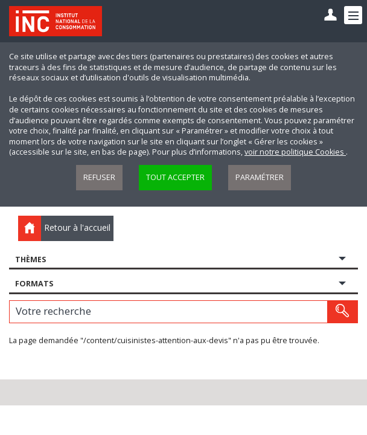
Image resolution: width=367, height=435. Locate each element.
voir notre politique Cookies (295, 152)
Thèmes (30, 259)
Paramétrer (259, 177)
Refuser (99, 177)
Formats (34, 284)
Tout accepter (175, 177)
